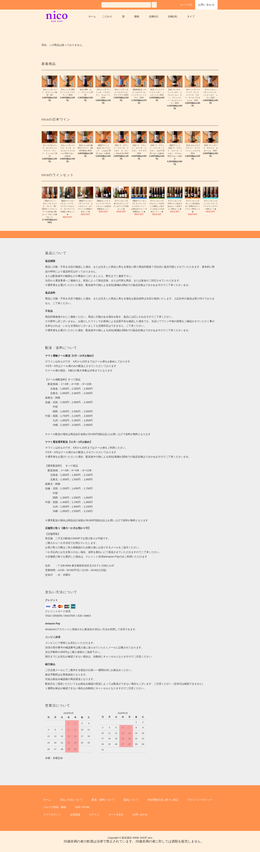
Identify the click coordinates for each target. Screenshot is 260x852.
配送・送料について (103, 799)
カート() (184, 4)
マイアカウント (52, 814)
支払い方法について (71, 799)
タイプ (191, 16)
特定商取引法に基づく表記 (163, 799)
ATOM (85, 807)
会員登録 (75, 814)
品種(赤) (172, 16)
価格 (136, 16)
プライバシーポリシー (199, 799)
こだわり (107, 16)
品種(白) (153, 16)
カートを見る (116, 814)
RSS (77, 807)
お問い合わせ (206, 4)
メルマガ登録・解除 (54, 807)
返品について (131, 799)
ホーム (92, 16)
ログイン (94, 814)
